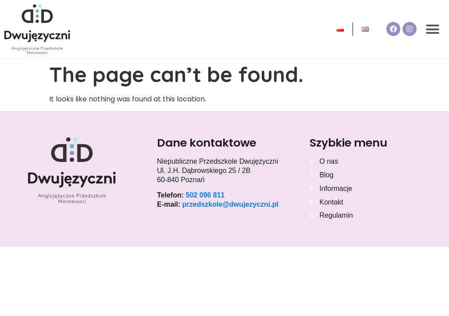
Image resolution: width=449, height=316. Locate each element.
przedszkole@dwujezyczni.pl (230, 204)
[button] (433, 29)
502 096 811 (204, 195)
